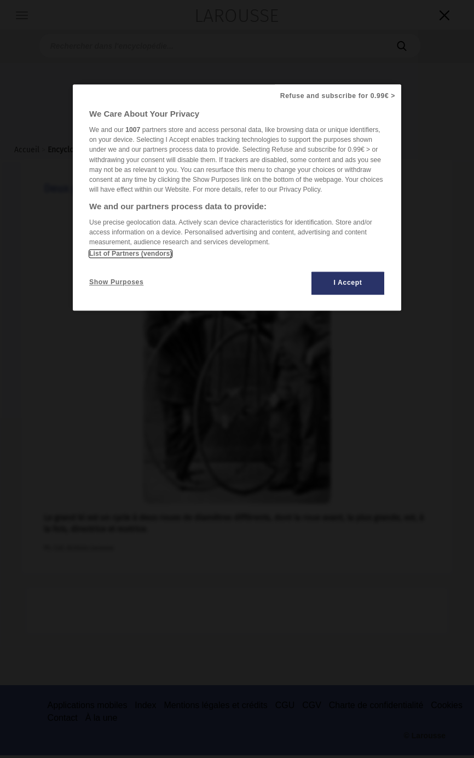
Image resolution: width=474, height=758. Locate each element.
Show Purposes (116, 282)
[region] (237, 197)
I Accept (348, 283)
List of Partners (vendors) (130, 254)
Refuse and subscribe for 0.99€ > (337, 96)
